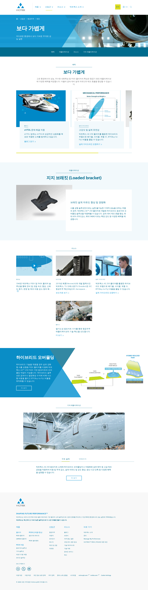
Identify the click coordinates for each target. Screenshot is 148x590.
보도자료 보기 (63, 292)
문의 (85, 535)
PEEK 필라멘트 (34, 541)
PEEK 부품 (20, 544)
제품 (18, 527)
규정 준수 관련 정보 (70, 542)
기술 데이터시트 (69, 545)
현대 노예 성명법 (62, 575)
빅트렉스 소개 (88, 532)
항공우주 (31, 19)
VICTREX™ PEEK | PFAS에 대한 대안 (96, 542)
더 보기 (60, 335)
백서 (65, 555)
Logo (20, 502)
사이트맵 (73, 575)
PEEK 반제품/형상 (35, 532)
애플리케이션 (64, 52)
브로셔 (66, 535)
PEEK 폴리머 (20, 535)
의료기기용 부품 (21, 554)
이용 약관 (19, 575)
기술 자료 (67, 548)
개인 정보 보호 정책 (40, 575)
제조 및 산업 (53, 545)
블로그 (66, 532)
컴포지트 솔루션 (21, 548)
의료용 (51, 548)
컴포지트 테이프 (34, 535)
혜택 (53, 52)
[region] (74, 121)
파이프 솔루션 (20, 558)
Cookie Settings (106, 575)
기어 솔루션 (20, 551)
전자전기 (52, 539)
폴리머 (18, 532)
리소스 (76, 52)
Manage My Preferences (92, 539)
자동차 (51, 535)
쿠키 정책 (51, 575)
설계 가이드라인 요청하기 (91, 144)
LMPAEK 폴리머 (21, 539)
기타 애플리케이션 (90, 52)
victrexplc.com (83, 575)
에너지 (51, 542)
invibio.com (94, 575)
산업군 (22, 19)
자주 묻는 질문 (69, 539)
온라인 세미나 (68, 552)
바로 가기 (88, 527)
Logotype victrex (20, 7)
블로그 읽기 (30, 141)
